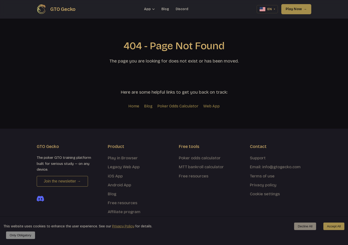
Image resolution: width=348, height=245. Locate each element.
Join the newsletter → (62, 181)
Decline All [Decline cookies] (305, 226)
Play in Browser (123, 158)
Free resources (122, 202)
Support (258, 158)
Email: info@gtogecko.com (275, 166)
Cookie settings (265, 193)
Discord (182, 9)
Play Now (296, 9)
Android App (119, 185)
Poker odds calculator (200, 158)
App (149, 9)
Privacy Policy (123, 226)
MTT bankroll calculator (201, 166)
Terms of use (262, 176)
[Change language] (267, 9)
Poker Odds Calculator (177, 106)
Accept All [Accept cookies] (334, 226)
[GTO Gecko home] (56, 9)
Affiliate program (124, 211)
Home (133, 106)
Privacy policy (263, 185)
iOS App (115, 176)
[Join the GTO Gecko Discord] (40, 198)
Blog (165, 9)
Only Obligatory (20, 235)
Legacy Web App (124, 166)
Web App (211, 106)
